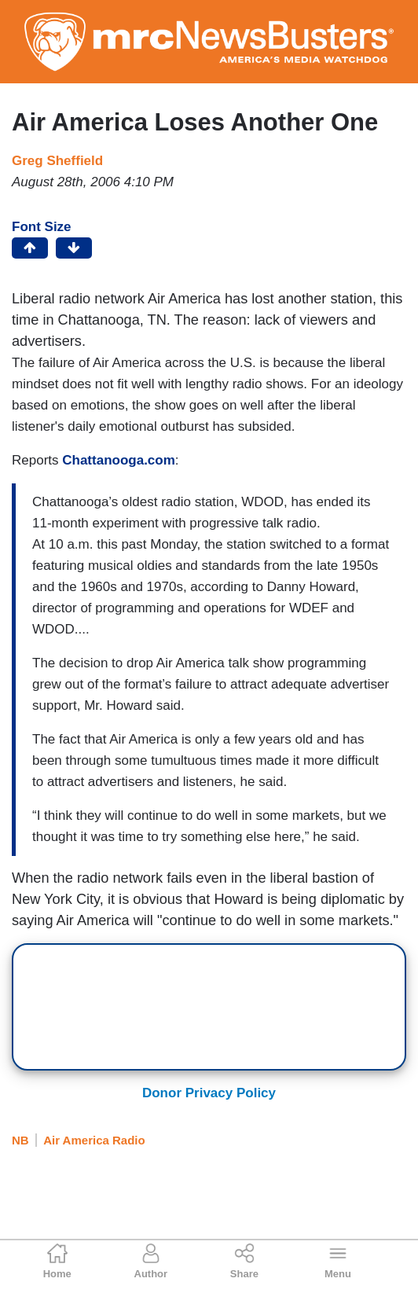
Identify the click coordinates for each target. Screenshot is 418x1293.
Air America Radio (94, 1140)
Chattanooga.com (118, 460)
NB (20, 1140)
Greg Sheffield (57, 160)
